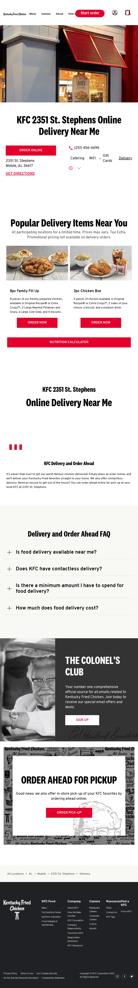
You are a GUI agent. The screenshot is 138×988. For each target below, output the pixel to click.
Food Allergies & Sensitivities (50, 923)
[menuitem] (32, 14)
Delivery (125, 158)
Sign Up (82, 720)
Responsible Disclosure (73, 939)
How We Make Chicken (74, 914)
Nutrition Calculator (69, 343)
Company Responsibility (74, 927)
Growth (92, 929)
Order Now (36, 322)
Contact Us (111, 912)
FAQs (108, 908)
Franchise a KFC (75, 933)
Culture (92, 924)
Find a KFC (126, 912)
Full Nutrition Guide (51, 912)
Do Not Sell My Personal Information (21, 978)
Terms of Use (26, 974)
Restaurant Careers (94, 910)
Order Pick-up (69, 813)
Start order (90, 13)
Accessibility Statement (53, 978)
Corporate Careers (94, 918)
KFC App (110, 917)
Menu (44, 908)
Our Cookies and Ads (46, 974)
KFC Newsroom (75, 946)
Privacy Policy (10, 974)
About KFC (73, 908)
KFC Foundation (76, 921)
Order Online (31, 150)
